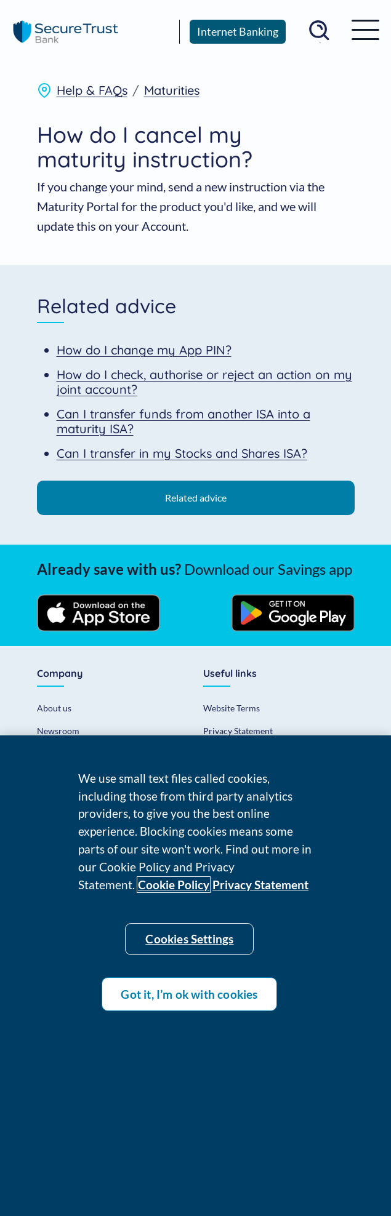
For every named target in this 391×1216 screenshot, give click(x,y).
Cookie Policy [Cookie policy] (173, 888)
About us (54, 708)
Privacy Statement (238, 731)
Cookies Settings (189, 942)
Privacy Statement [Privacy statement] (260, 888)
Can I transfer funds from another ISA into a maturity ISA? (183, 421)
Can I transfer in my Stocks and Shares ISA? (182, 453)
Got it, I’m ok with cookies (189, 998)
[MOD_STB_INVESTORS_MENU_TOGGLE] (365, 29)
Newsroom (58, 731)
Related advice (196, 497)
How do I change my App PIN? (144, 350)
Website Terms (231, 708)
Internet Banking (237, 31)
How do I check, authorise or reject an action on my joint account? (204, 382)
